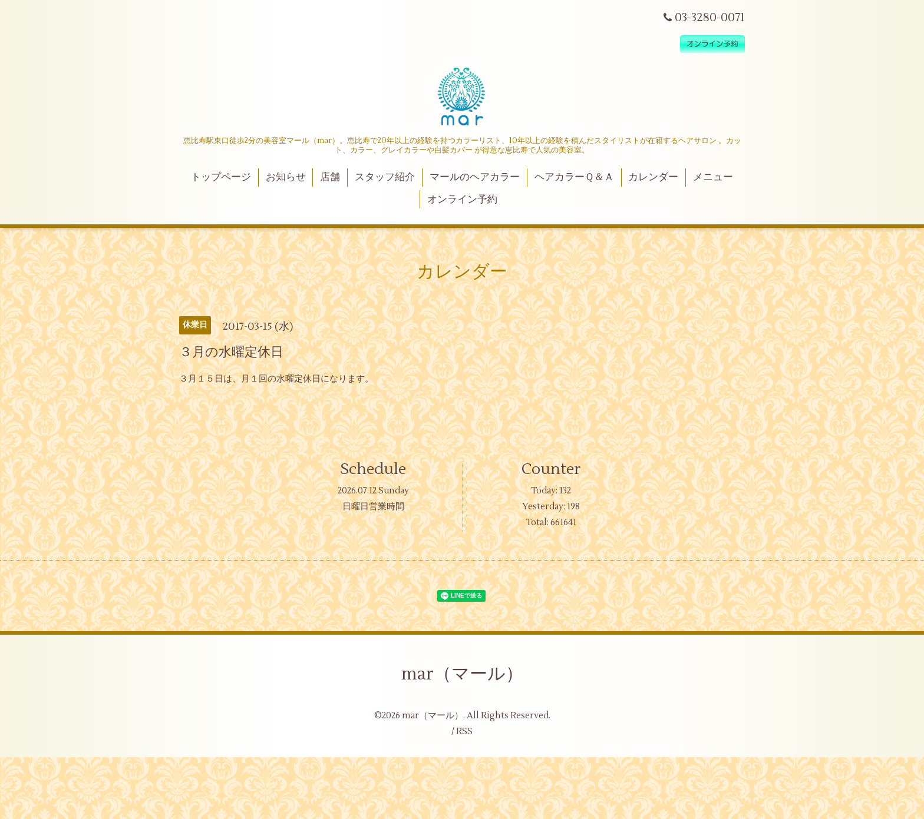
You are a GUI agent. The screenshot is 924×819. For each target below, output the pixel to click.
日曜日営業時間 (373, 506)
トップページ (221, 177)
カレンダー (653, 177)
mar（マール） (462, 673)
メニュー (713, 177)
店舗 (330, 177)
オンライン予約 (462, 199)
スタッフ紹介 (385, 177)
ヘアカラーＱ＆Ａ (574, 177)
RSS (464, 731)
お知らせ (286, 177)
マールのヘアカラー (475, 177)
